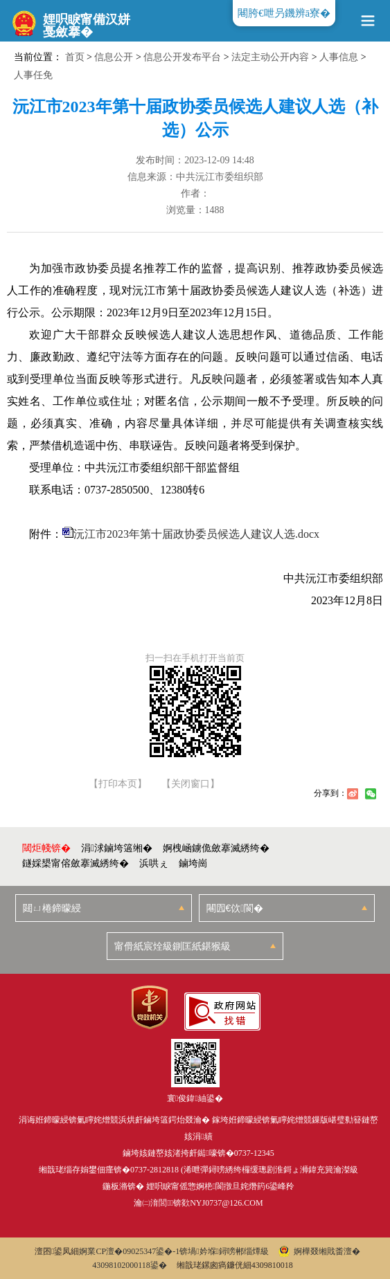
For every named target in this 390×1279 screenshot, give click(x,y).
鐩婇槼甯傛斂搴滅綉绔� (75, 863)
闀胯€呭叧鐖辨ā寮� (284, 13)
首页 (75, 57)
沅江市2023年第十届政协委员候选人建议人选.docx (196, 534)
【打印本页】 (118, 784)
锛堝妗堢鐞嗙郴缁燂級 (224, 1251)
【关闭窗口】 (190, 784)
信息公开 (113, 57)
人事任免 (33, 75)
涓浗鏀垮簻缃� (116, 848)
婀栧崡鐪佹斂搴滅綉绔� (216, 848)
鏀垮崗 (193, 863)
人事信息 (338, 57)
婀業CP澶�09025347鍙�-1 (129, 1251)
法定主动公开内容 (270, 57)
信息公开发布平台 (182, 57)
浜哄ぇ (153, 863)
